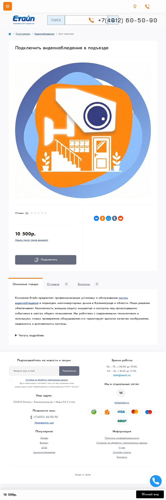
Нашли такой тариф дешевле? (31, 240)
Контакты (122, 457)
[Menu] (7, 6)
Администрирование (44, 452)
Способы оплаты (122, 452)
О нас (122, 448)
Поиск (56, 20)
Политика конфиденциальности (122, 438)
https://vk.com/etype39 (121, 393)
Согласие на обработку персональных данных (47, 380)
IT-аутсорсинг (23, 34)
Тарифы (44, 438)
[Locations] (134, 6)
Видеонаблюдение (44, 34)
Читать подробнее (31, 335)
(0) (27, 213)
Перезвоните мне (44, 423)
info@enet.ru (122, 403)
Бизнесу (44, 443)
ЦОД (44, 448)
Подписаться (69, 371)
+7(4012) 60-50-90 (128, 20)
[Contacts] (147, 6)
